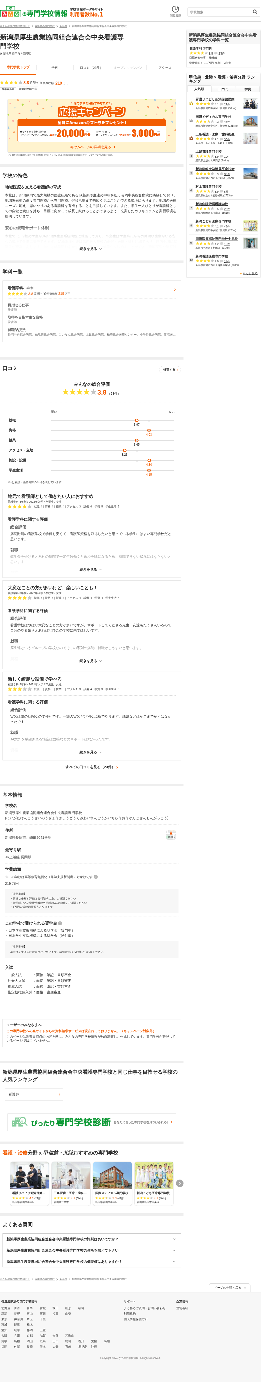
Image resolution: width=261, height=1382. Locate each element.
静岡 (30, 1330)
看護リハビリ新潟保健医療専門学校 (222, 99)
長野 (17, 1313)
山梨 (68, 1313)
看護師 (13, 1094)
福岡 (4, 1346)
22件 (227, 104)
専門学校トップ (18, 67)
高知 (107, 1341)
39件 (227, 174)
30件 (227, 139)
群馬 (17, 1324)
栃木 (30, 1324)
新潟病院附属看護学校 (212, 204)
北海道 (5, 1308)
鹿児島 (82, 1346)
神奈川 (18, 1319)
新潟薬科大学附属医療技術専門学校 (222, 169)
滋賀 (43, 1335)
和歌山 (69, 1335)
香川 (81, 1341)
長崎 (30, 1346)
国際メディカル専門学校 (213, 117)
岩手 (30, 1308)
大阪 (4, 1335)
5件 (226, 191)
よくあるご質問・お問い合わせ (145, 1308)
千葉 (43, 1319)
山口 (55, 1341)
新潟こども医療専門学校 (213, 221)
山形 (68, 1308)
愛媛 (94, 1341)
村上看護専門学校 (209, 186)
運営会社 (182, 1308)
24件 (227, 261)
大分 (55, 1346)
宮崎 (68, 1346)
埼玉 (30, 1319)
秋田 (55, 1308)
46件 (227, 226)
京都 (30, 1335)
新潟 (4, 1313)
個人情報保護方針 (136, 1319)
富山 (30, 1313)
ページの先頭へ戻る (227, 1287)
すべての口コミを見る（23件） (90, 767)
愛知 (4, 1330)
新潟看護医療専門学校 (212, 256)
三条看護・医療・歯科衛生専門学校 (222, 134)
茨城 (4, 1324)
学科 (55, 68)
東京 (4, 1319)
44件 (227, 121)
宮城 (43, 1308)
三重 (43, 1330)
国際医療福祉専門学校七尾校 (217, 239)
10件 (227, 156)
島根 (17, 1341)
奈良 (55, 1335)
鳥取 (4, 1341)
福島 (81, 1308)
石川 (43, 1313)
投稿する (169, 369)
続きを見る (88, 248)
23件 (221, 53)
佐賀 (17, 1346)
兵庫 (17, 1335)
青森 (17, 1308)
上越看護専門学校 (209, 151)
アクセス (165, 68)
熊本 (43, 1346)
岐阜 (17, 1330)
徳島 (68, 1341)
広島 (43, 1341)
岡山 (30, 1341)
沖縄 (94, 1346)
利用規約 (130, 1313)
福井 (55, 1313)
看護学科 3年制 (200, 48)
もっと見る (250, 273)
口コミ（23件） (91, 68)
